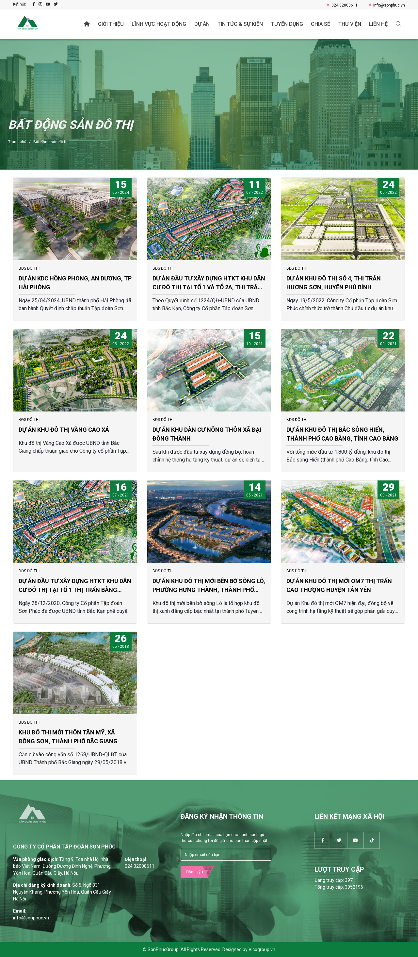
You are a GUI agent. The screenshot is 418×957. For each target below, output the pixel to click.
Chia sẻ (320, 24)
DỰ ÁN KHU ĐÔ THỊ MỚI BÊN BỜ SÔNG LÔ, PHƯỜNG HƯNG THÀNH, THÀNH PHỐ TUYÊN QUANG (209, 590)
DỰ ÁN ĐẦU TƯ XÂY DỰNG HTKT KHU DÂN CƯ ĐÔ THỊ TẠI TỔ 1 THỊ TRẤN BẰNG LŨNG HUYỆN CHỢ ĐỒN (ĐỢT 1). (75, 590)
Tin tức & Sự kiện (240, 24)
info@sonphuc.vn (387, 5)
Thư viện (349, 24)
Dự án (202, 24)
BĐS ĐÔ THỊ (29, 268)
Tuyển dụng (287, 24)
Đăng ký (194, 872)
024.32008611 (342, 5)
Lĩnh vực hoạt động (159, 24)
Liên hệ (378, 24)
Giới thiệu (111, 24)
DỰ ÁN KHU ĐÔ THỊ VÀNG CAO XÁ (64, 429)
